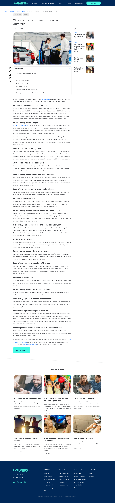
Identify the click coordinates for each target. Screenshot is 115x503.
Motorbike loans (79, 485)
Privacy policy (48, 476)
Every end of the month (22, 86)
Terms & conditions (49, 479)
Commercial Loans (48, 3)
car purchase (45, 99)
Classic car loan (63, 485)
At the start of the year (22, 83)
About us (46, 473)
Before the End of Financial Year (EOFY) (26, 73)
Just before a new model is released (25, 77)
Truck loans (77, 488)
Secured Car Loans (19, 11)
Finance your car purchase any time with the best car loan (31, 93)
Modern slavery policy (48, 489)
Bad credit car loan (64, 479)
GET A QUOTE (93, 3)
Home (6, 11)
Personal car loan (64, 473)
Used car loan (63, 482)
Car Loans (34, 3)
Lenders (91, 476)
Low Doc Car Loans (80, 482)
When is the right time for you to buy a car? (27, 89)
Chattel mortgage (79, 476)
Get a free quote (18, 474)
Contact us (47, 482)
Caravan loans (78, 473)
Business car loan (64, 476)
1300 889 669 (79, 3)
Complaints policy (49, 485)
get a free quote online (30, 344)
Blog (69, 3)
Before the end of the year (22, 80)
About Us (61, 3)
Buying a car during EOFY (21, 125)
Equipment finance (80, 479)
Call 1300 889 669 (18, 478)
